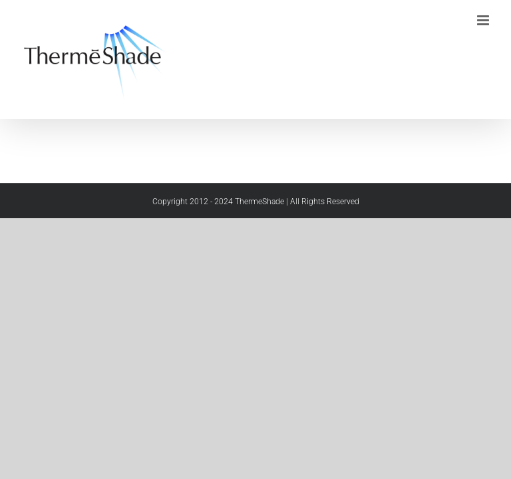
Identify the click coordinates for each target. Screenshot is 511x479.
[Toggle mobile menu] (484, 20)
